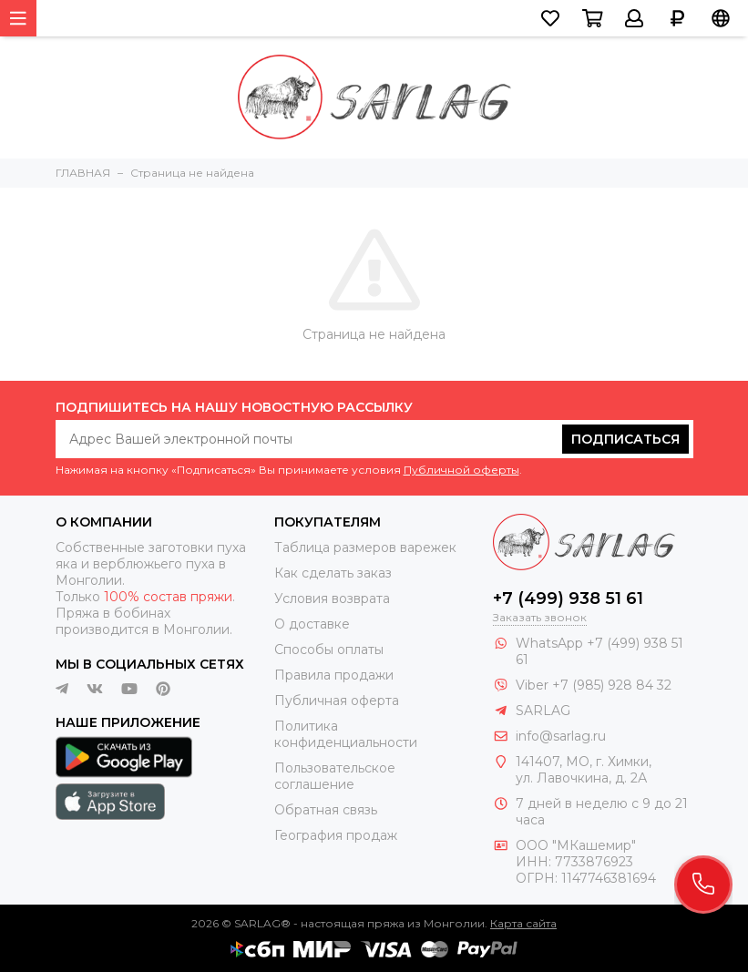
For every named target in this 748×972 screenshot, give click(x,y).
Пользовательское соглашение (334, 776)
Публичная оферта (336, 700)
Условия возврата (332, 598)
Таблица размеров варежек (365, 547)
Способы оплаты (329, 649)
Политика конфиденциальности (345, 734)
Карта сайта (523, 923)
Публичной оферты (461, 469)
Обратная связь (325, 810)
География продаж (335, 835)
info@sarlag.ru (561, 736)
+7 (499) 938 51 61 (568, 598)
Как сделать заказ (333, 573)
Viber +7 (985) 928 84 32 (593, 685)
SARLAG (543, 710)
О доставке (312, 624)
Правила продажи (334, 675)
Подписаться (625, 439)
